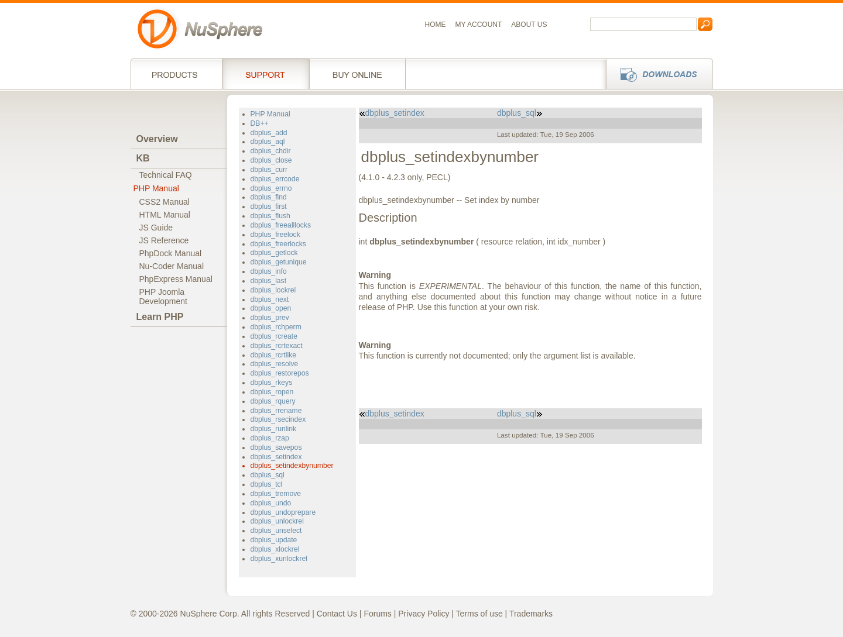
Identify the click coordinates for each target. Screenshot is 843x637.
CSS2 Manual (164, 201)
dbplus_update (274, 540)
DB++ (260, 123)
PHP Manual (156, 188)
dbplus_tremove (276, 494)
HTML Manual (164, 214)
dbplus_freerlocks (278, 244)
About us (529, 24)
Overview (157, 139)
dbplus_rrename (276, 411)
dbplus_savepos (276, 447)
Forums (377, 613)
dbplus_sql (268, 475)
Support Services (265, 73)
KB (143, 158)
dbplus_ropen (272, 392)
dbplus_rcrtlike (273, 355)
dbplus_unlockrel (277, 521)
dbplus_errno (271, 188)
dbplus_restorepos (280, 373)
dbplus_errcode (275, 179)
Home (435, 24)
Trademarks (531, 613)
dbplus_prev (270, 318)
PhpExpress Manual (176, 279)
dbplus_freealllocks (281, 225)
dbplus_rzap (270, 438)
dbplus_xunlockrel (279, 559)
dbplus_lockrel (273, 290)
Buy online (357, 73)
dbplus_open (271, 308)
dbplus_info (269, 271)
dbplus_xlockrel (275, 549)
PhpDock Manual (170, 253)
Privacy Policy (423, 613)
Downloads (656, 73)
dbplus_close (271, 160)
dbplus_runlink (274, 429)
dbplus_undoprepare (283, 512)
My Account (478, 24)
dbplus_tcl (267, 484)
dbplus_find (269, 197)
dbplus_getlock (274, 253)
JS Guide (156, 227)
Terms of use (479, 613)
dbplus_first (269, 206)
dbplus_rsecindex (278, 419)
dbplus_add (269, 133)
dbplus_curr (269, 170)
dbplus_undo (271, 503)
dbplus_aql (268, 141)
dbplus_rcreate (274, 336)
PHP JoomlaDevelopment (163, 296)
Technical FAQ (165, 175)
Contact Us (337, 613)
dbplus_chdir (271, 151)
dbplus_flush (270, 216)
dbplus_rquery (273, 401)
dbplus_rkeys (272, 382)
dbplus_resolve (275, 364)
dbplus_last (269, 281)
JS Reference (164, 240)
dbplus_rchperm (276, 327)
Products (176, 73)
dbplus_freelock (275, 234)
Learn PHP (160, 317)
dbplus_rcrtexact (277, 346)
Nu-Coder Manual (171, 266)
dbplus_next (270, 299)
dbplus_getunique (279, 262)
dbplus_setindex (276, 457)
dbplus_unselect (276, 530)
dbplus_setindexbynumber (292, 466)
